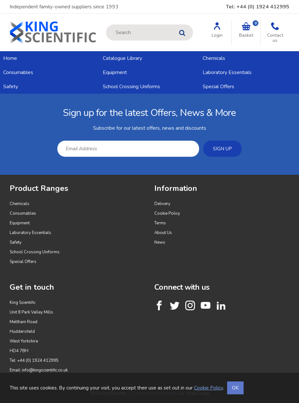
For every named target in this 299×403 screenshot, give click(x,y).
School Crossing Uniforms (131, 86)
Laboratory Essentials (227, 72)
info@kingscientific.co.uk (45, 370)
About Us (163, 233)
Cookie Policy (167, 213)
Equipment (115, 72)
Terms (160, 223)
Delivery (162, 204)
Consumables (18, 72)
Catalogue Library (122, 58)
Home (10, 58)
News (159, 242)
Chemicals (214, 58)
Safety (10, 86)
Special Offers (218, 86)
